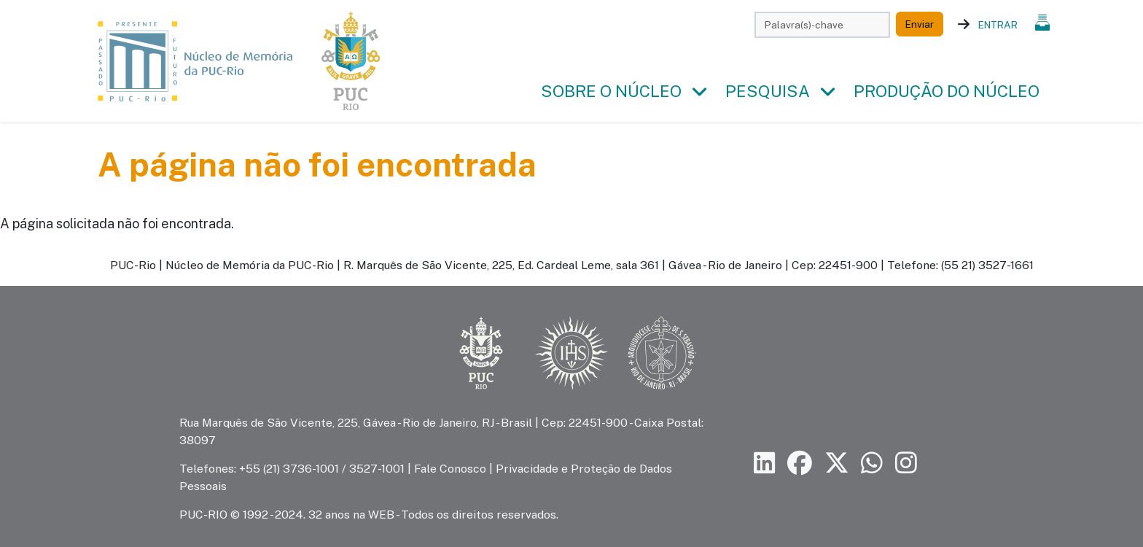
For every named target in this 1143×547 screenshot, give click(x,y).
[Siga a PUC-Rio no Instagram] (906, 463)
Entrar (998, 25)
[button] (699, 92)
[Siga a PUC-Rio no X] (836, 463)
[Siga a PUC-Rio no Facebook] (799, 463)
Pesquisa (767, 91)
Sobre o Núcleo (611, 91)
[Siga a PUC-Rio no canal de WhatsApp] (872, 463)
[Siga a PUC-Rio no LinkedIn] (765, 463)
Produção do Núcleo (946, 91)
